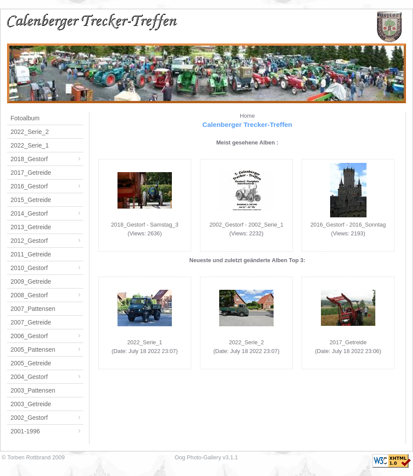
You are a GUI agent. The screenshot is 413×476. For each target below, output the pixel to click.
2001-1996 (47, 431)
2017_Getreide (31, 172)
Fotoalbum (25, 118)
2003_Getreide (31, 403)
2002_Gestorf (47, 417)
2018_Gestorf (47, 158)
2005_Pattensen (47, 349)
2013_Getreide (31, 227)
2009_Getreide (31, 281)
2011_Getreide (31, 254)
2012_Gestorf (47, 240)
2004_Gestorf (47, 376)
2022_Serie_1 (30, 145)
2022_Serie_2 (30, 131)
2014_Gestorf (47, 213)
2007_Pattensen (33, 308)
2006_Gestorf (47, 335)
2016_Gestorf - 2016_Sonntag (348, 224)
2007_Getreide (31, 322)
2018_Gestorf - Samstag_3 (144, 224)
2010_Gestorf (47, 267)
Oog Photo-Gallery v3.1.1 (206, 457)
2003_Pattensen (33, 390)
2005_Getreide (31, 363)
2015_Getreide (31, 199)
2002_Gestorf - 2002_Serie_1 (247, 224)
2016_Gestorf (47, 186)
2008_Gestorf (47, 295)
